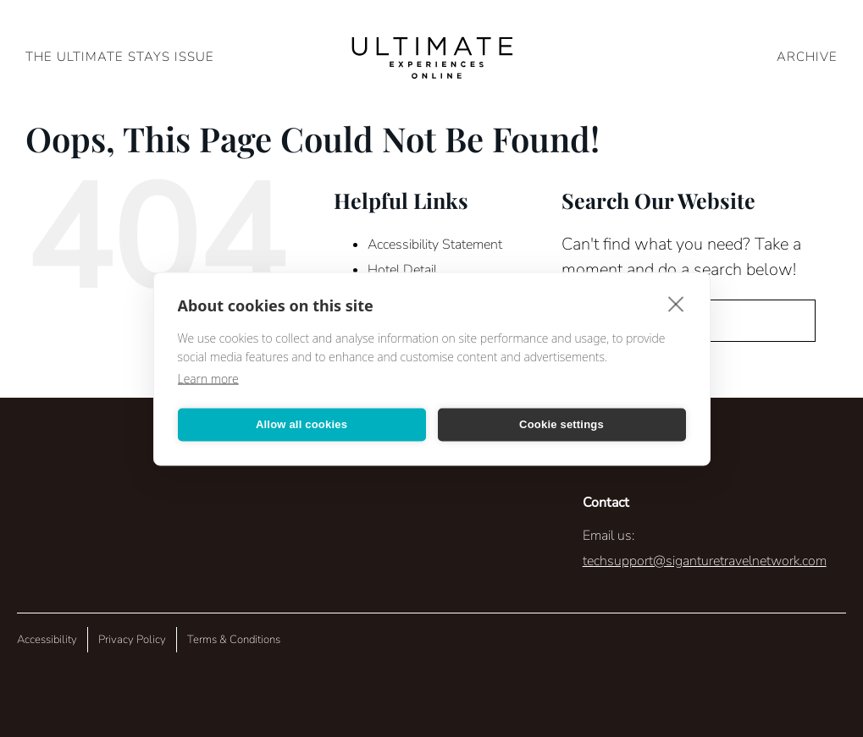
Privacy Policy (132, 639)
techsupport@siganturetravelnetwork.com (705, 561)
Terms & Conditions (233, 639)
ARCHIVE (807, 56)
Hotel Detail (402, 270)
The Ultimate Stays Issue (119, 56)
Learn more (208, 378)
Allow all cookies (301, 424)
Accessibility (47, 639)
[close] (676, 302)
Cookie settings (561, 424)
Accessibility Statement (435, 244)
